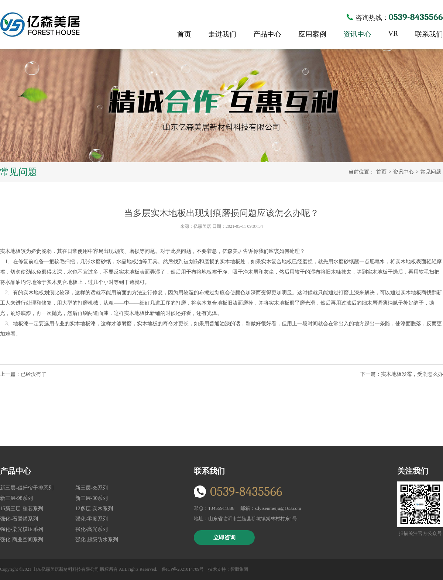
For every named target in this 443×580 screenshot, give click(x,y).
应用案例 (312, 34)
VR (393, 33)
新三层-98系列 (16, 498)
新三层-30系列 (91, 498)
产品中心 (267, 34)
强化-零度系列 (91, 519)
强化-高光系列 (91, 529)
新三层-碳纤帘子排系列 (27, 488)
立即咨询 (224, 537)
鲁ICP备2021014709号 (183, 569)
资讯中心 (357, 34)
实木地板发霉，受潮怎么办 (412, 374)
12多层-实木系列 (94, 508)
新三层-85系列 (91, 488)
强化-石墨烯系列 (19, 519)
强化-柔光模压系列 (21, 529)
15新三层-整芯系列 (21, 508)
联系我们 (429, 34)
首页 (184, 34)
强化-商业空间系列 (21, 539)
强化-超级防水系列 (97, 539)
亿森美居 (40, 24)
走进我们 (222, 34)
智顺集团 (239, 569)
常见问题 (430, 172)
